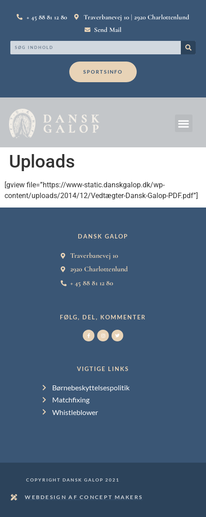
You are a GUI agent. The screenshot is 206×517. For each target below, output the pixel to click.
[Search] (188, 47)
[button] (184, 123)
